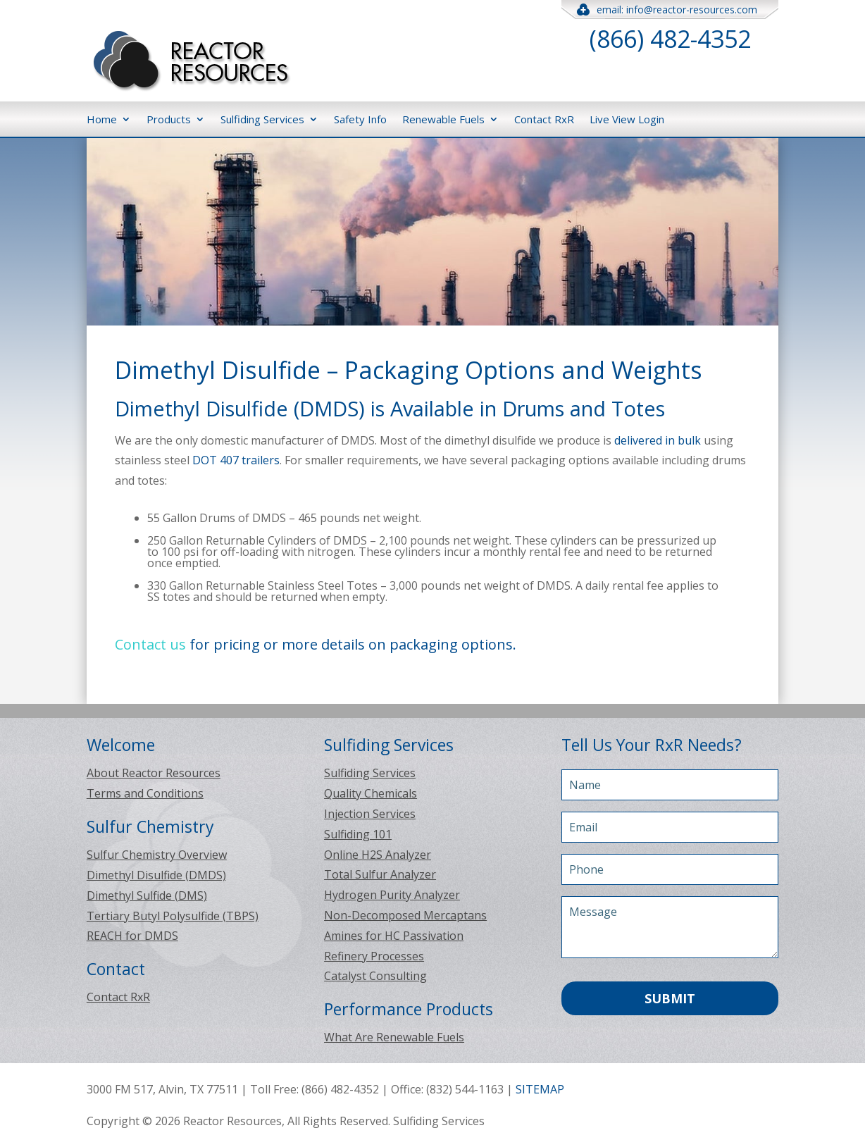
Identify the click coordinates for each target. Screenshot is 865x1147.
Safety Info (360, 119)
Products (169, 119)
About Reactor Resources (153, 773)
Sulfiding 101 (358, 834)
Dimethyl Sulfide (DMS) (147, 895)
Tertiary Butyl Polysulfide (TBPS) (173, 916)
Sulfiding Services (262, 119)
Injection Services (370, 814)
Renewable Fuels (443, 119)
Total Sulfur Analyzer (380, 874)
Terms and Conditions (145, 793)
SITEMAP (540, 1089)
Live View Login (627, 119)
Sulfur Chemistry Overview (157, 854)
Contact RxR (544, 119)
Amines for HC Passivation (393, 935)
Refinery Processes (374, 956)
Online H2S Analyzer (377, 854)
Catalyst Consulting (375, 976)
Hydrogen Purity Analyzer (392, 895)
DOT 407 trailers (236, 460)
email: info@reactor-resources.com (670, 9)
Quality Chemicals (370, 793)
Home (102, 119)
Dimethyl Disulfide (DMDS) (156, 875)
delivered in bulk (657, 440)
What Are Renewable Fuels (394, 1037)
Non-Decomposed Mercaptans (405, 915)
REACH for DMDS (132, 935)
